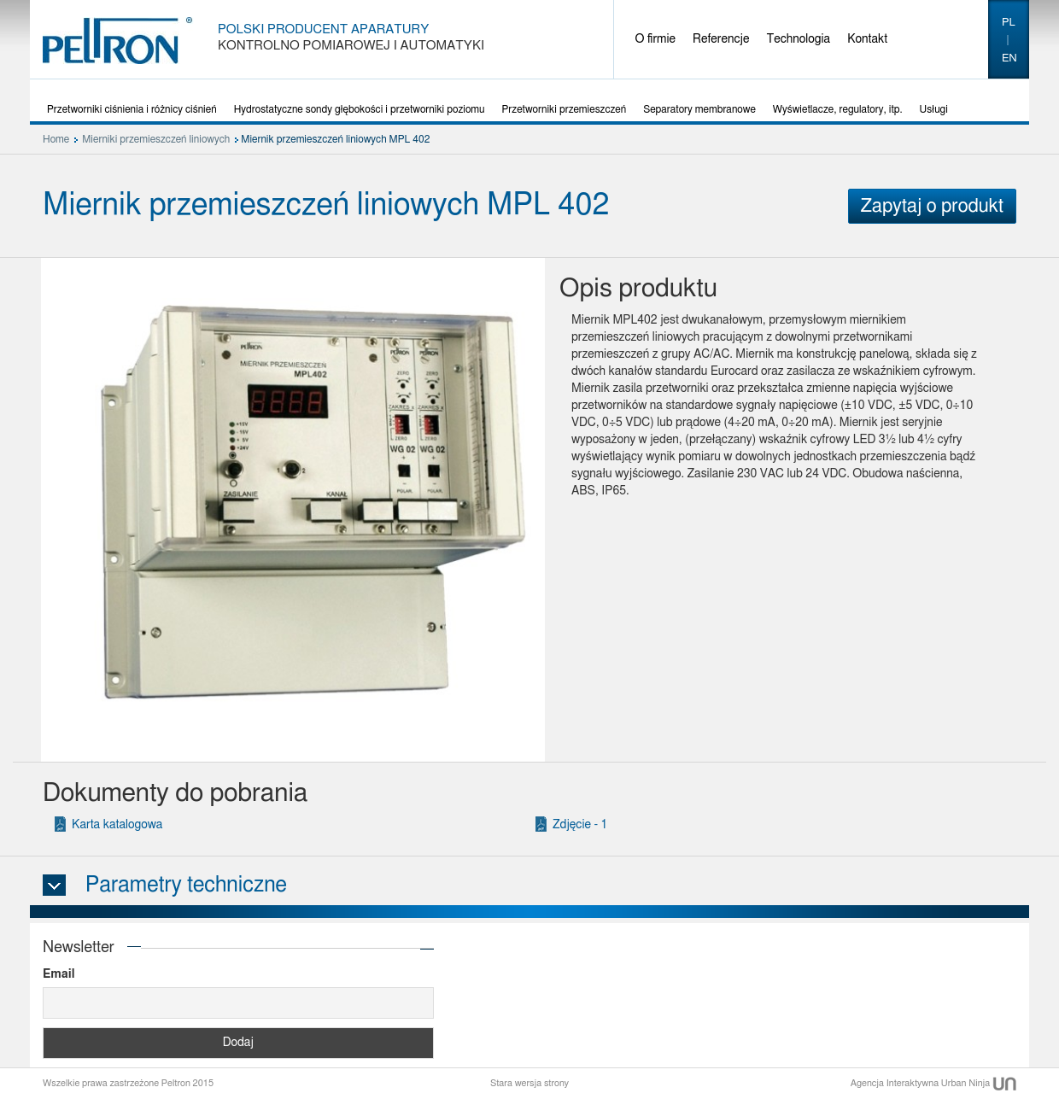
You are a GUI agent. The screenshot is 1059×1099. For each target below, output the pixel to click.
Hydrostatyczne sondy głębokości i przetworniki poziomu (359, 109)
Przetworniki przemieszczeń (564, 109)
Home (56, 139)
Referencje (721, 39)
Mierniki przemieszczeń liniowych (156, 139)
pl (1008, 22)
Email (58, 974)
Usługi (934, 109)
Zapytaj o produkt (932, 205)
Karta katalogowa (117, 825)
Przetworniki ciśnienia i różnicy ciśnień (132, 109)
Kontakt (867, 39)
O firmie (655, 39)
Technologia (798, 39)
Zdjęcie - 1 (580, 825)
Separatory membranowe (699, 109)
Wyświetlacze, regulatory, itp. (838, 109)
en (1009, 58)
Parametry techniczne (186, 885)
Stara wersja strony (529, 1083)
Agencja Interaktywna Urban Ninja (933, 1083)
